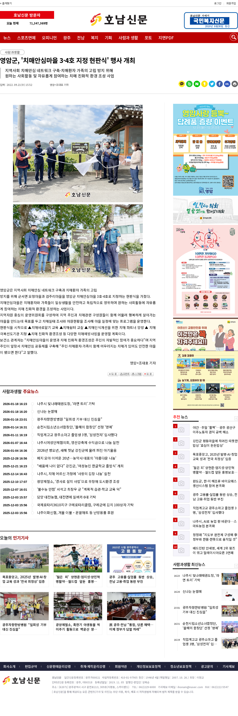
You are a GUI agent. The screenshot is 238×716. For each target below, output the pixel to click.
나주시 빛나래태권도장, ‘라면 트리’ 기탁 (66, 403)
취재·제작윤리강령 (92, 666)
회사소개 (9, 666)
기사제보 (229, 666)
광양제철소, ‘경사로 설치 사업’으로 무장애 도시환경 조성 (78, 481)
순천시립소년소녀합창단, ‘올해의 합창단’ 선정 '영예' (75, 427)
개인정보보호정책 (149, 666)
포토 (148, 37)
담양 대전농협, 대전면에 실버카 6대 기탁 (66, 497)
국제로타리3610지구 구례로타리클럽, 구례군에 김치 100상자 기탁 (85, 505)
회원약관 (121, 666)
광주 (67, 37)
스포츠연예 (26, 37)
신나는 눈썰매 (47, 411)
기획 (108, 37)
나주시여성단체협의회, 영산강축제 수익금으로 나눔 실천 (78, 442)
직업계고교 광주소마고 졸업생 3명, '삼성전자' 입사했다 (77, 434)
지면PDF (166, 37)
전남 (80, 37)
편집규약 (31, 666)
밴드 (202, 7)
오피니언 (49, 37)
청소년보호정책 (180, 666)
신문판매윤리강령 (59, 666)
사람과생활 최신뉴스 (189, 564)
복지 (94, 37)
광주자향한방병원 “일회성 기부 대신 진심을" (69, 419)
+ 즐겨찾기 (6, 3)
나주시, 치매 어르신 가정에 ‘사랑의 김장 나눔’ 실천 (74, 473)
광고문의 (207, 666)
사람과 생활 (128, 37)
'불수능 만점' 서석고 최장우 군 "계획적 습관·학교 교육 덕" (79, 489)
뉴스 (7, 37)
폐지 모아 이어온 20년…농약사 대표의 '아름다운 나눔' (76, 458)
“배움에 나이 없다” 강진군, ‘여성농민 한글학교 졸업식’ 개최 (80, 466)
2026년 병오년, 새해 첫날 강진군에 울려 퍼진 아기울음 (77, 450)
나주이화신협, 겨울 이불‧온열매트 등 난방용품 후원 (75, 512)
